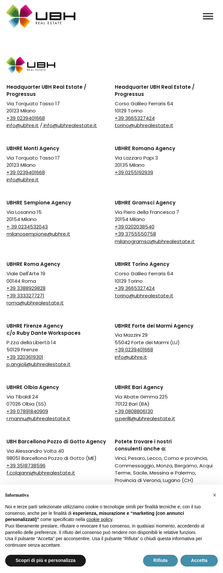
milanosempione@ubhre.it (38, 233)
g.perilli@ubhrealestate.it (145, 418)
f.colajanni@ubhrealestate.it (41, 472)
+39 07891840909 (27, 411)
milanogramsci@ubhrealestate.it (155, 241)
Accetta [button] (199, 560)
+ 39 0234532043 (27, 226)
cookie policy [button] (99, 519)
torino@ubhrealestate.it (144, 125)
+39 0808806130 (134, 411)
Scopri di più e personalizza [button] (45, 560)
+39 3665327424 (135, 118)
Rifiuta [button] (160, 560)
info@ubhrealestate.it (69, 125)
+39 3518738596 (26, 465)
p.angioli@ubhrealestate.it (39, 364)
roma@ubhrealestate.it (35, 302)
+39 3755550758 (135, 233)
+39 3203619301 (25, 357)
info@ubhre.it (23, 125)
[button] (214, 495)
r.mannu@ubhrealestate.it (38, 418)
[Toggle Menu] (208, 16)
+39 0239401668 (26, 118)
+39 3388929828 (26, 288)
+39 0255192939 (134, 172)
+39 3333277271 (25, 295)
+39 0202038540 (134, 226)
